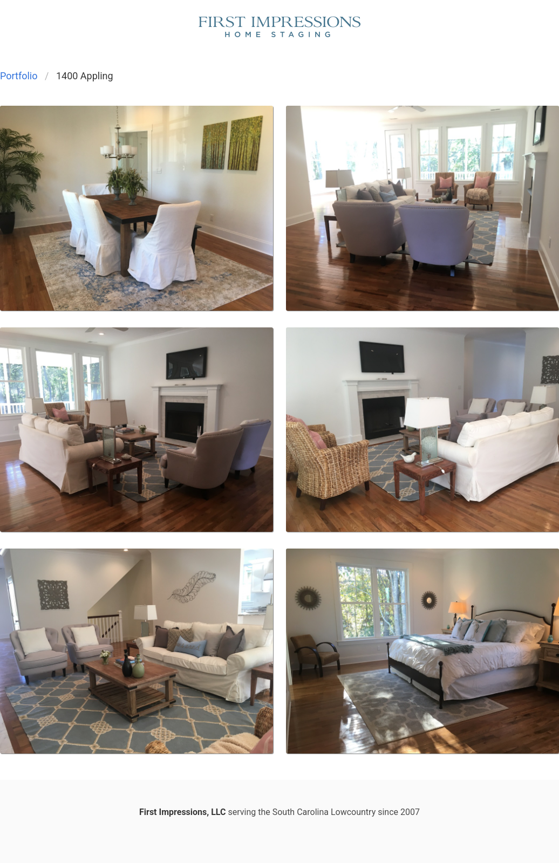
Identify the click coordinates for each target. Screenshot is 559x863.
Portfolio (18, 75)
